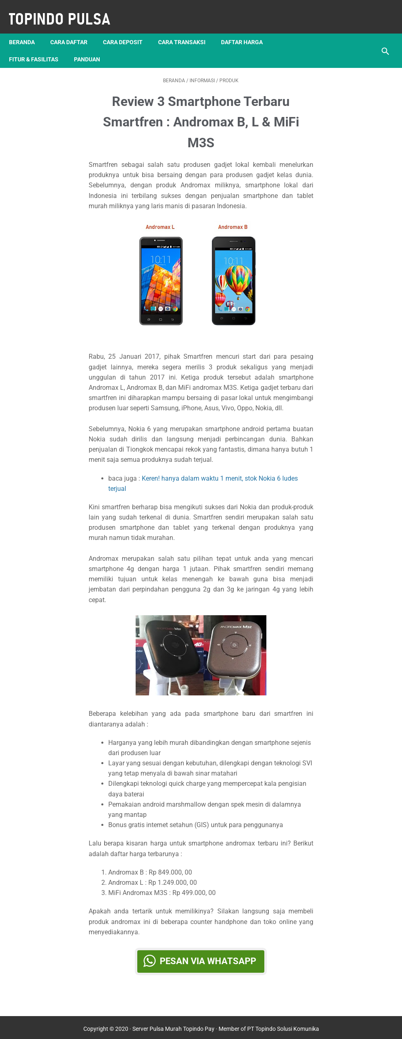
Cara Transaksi (187, 28)
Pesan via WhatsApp (208, 953)
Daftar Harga (247, 28)
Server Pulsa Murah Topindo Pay (173, 1026)
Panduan (93, 45)
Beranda (27, 28)
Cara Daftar (74, 28)
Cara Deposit (128, 28)
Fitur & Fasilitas (39, 45)
